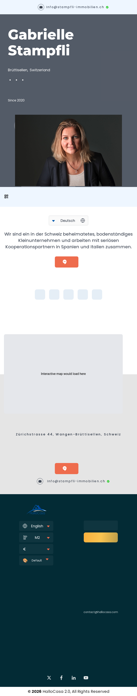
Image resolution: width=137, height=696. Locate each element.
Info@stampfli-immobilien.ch (75, 7)
